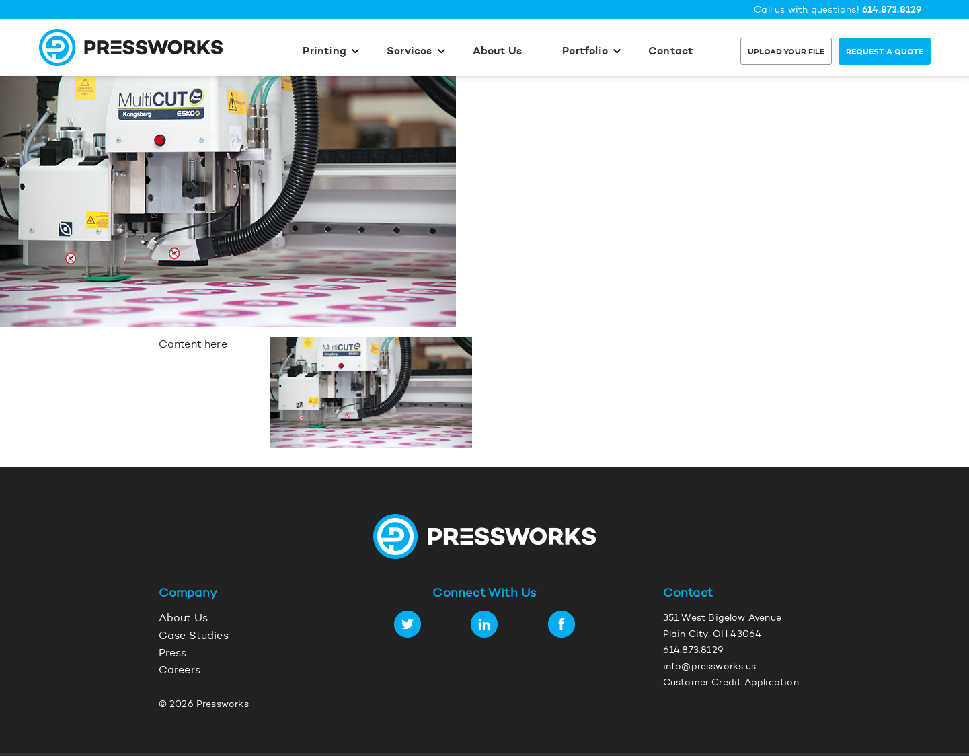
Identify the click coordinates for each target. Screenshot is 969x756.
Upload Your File (786, 52)
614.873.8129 (892, 10)
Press (173, 653)
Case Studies (194, 636)
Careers (179, 670)
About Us (497, 51)
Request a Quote (884, 52)
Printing (324, 51)
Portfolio (585, 51)
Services (409, 51)
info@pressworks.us (710, 667)
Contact (670, 51)
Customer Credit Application (731, 683)
